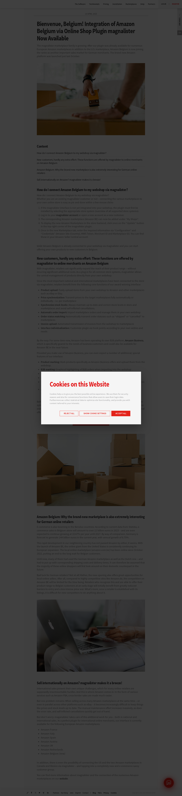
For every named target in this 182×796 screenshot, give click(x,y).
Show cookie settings (95, 413)
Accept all (120, 413)
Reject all (69, 413)
